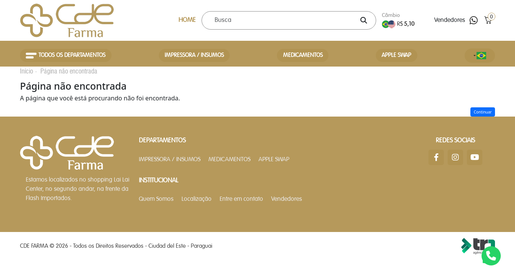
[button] (488, 20)
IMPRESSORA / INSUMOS (194, 55)
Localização (197, 199)
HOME (187, 20)
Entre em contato (241, 199)
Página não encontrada (68, 71)
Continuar (483, 112)
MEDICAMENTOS (303, 55)
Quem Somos (156, 199)
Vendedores (449, 20)
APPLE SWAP (396, 55)
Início (26, 71)
